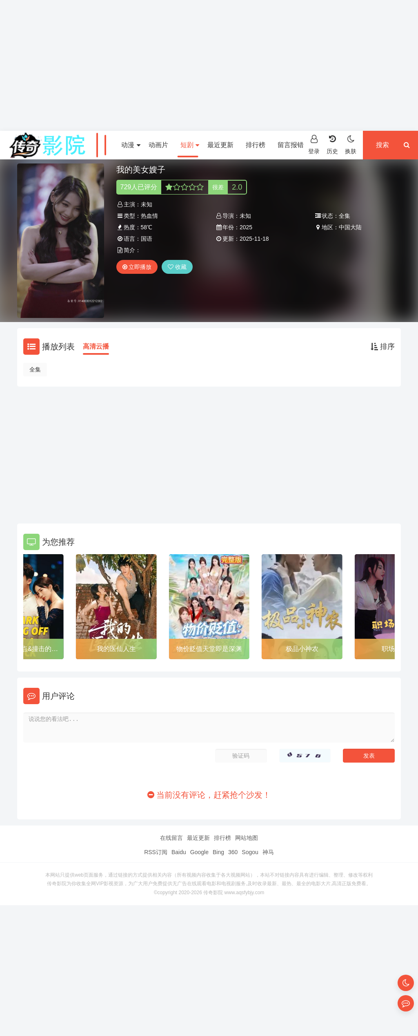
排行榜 (255, 144)
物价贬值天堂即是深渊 (209, 648)
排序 (383, 346)
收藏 (177, 267)
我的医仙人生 (116, 648)
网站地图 (246, 838)
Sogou (250, 852)
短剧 (189, 144)
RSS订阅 (155, 852)
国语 (146, 238)
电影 (42, 144)
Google (199, 852)
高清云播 (96, 346)
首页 (14, 144)
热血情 (149, 216)
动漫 (130, 144)
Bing (218, 852)
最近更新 (220, 144)
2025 (246, 227)
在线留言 (171, 838)
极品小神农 (302, 648)
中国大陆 (350, 227)
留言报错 (291, 144)
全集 (35, 369)
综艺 (103, 144)
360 (233, 852)
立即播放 (137, 267)
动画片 (158, 144)
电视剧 (73, 144)
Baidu (178, 852)
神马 (268, 852)
